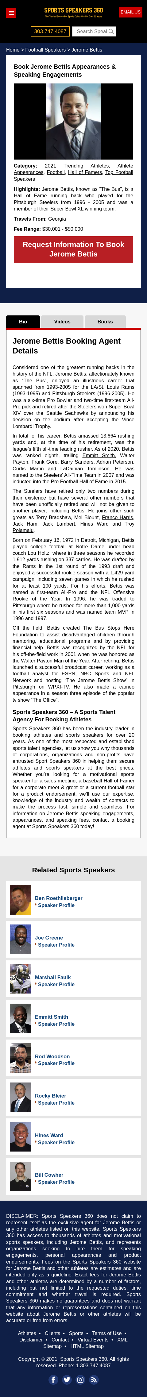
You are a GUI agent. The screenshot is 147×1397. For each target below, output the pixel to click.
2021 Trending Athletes (77, 165)
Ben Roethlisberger (59, 898)
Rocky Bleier (50, 1096)
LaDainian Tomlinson (84, 468)
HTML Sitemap (87, 1346)
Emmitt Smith (98, 455)
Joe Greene (49, 938)
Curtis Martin (28, 468)
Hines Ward (94, 524)
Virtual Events (93, 1339)
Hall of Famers (85, 172)
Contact (60, 1339)
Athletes (27, 1333)
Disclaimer (31, 1339)
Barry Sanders (77, 462)
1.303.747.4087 (93, 1365)
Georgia (57, 219)
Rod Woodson (52, 1056)
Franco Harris (117, 517)
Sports (76, 1333)
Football (56, 172)
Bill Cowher (49, 1175)
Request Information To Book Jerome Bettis (73, 249)
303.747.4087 (50, 31)
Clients (52, 1333)
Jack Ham (25, 524)
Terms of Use (107, 1333)
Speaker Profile (56, 905)
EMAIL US (131, 12)
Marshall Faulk (53, 977)
